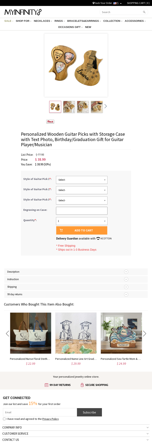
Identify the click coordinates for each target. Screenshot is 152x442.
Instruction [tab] (13, 279)
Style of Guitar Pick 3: (37, 199)
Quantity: (30, 220)
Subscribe (89, 412)
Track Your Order (102, 3)
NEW (88, 27)
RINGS (60, 20)
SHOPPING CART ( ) (138, 3)
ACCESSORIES (133, 20)
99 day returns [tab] (14, 294)
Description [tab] (13, 271)
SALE (11, 20)
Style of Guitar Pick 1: (37, 179)
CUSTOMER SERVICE (15, 433)
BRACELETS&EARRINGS (83, 20)
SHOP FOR (25, 20)
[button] (7, 334)
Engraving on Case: (35, 210)
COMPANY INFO (12, 427)
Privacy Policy (50, 419)
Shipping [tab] (12, 286)
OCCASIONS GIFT (71, 27)
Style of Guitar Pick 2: (37, 189)
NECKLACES (44, 20)
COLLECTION (111, 20)
